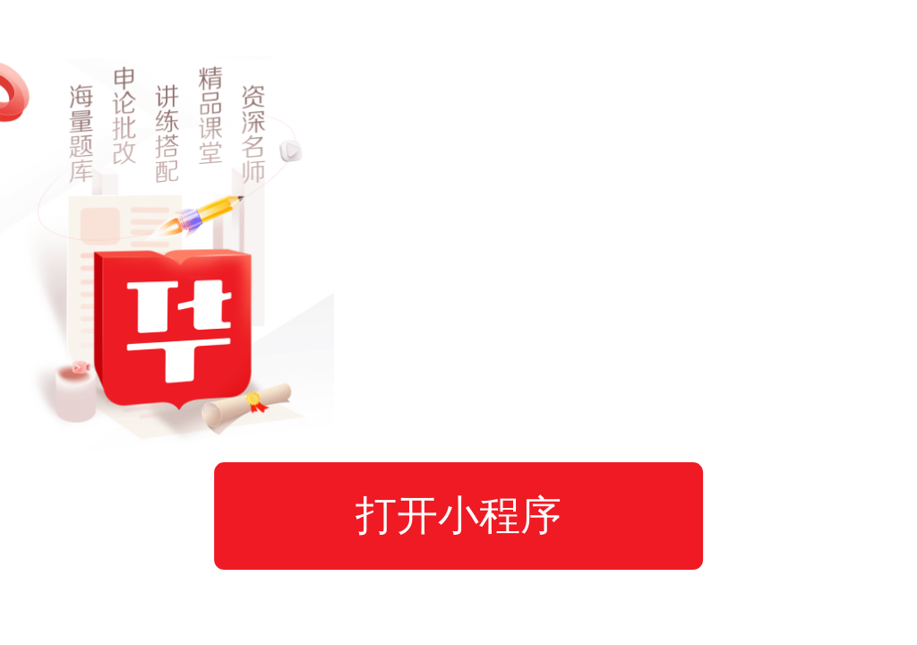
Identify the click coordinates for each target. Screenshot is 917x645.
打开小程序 (458, 515)
